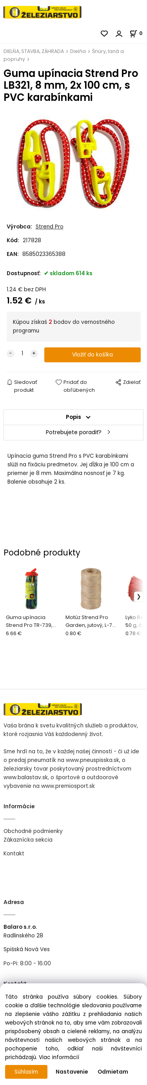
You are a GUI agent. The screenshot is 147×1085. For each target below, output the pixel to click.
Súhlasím (26, 1072)
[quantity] (22, 353)
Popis (73, 417)
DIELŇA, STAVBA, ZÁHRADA (34, 51)
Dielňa (78, 51)
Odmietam (113, 1072)
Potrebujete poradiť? (74, 432)
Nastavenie (72, 1072)
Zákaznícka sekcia (28, 840)
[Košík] (138, 33)
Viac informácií (59, 1057)
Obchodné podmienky (33, 831)
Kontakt (14, 853)
